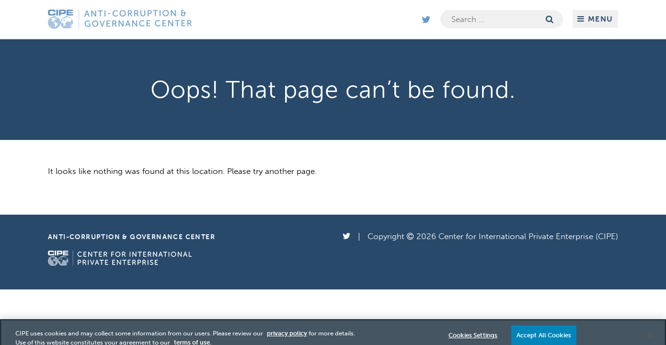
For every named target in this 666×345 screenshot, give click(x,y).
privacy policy (287, 335)
